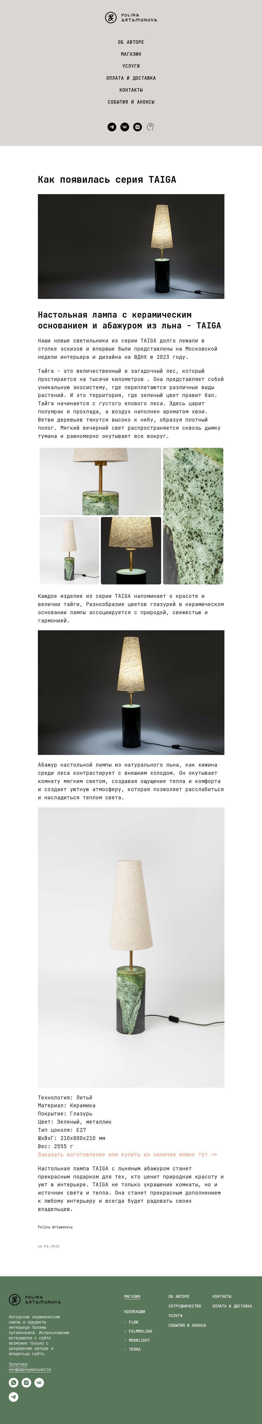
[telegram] (112, 127)
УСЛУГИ (131, 66)
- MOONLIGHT (137, 1340)
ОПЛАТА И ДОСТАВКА (131, 78)
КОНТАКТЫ (131, 90)
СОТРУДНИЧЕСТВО (184, 1306)
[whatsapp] (13, 1385)
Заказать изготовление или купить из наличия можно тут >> (127, 1154)
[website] (150, 127)
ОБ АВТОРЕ (131, 42)
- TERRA (132, 1349)
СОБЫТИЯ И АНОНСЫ (131, 102)
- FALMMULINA (138, 1331)
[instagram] (137, 127)
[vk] (124, 127)
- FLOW (131, 1322)
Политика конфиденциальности (30, 1367)
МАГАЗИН (131, 54)
